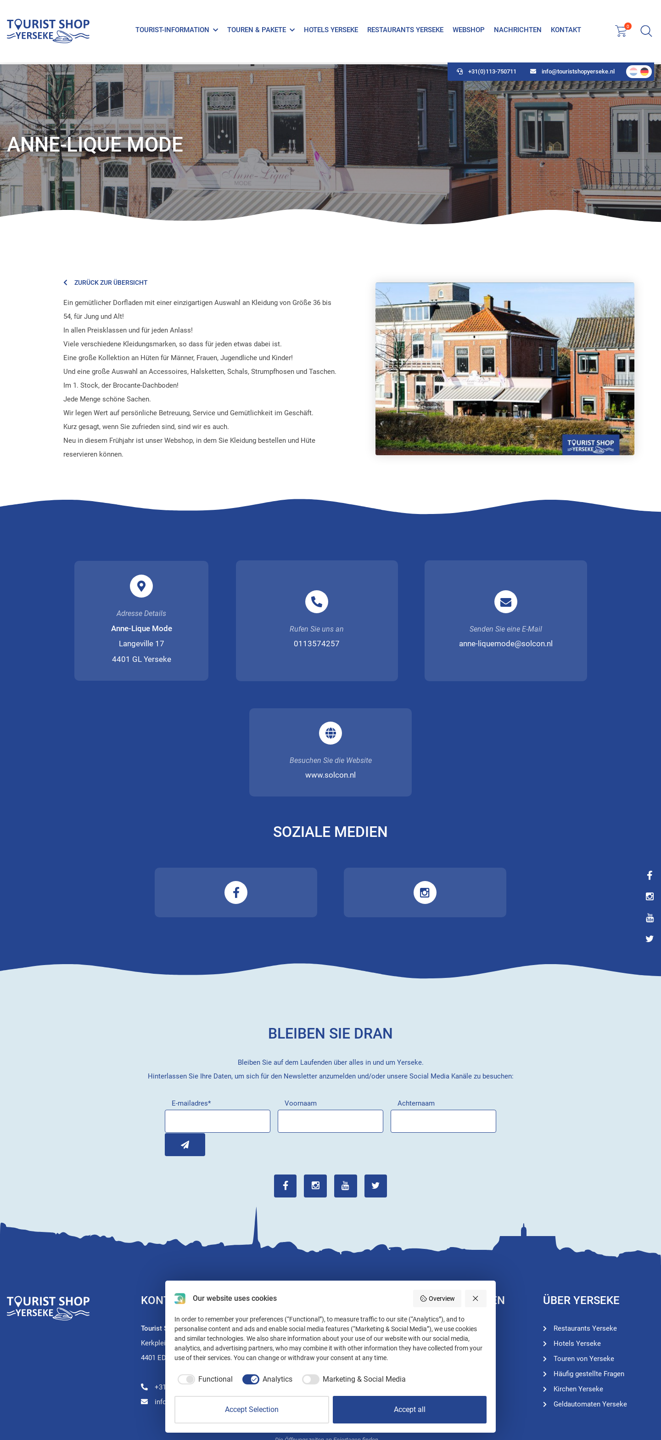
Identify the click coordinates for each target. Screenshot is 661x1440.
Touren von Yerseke (450, 1229)
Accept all (410, 1409)
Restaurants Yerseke (405, 31)
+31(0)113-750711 (486, 73)
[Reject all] (476, 1298)
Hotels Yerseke (331, 31)
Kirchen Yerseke (578, 1275)
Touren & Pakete (256, 31)
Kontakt (566, 31)
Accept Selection (252, 1409)
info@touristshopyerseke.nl (572, 73)
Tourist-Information (172, 31)
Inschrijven (176, 1030)
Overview (437, 1298)
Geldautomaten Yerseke (590, 1290)
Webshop (469, 31)
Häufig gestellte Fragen (589, 1260)
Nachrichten (518, 31)
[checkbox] (203, 1379)
